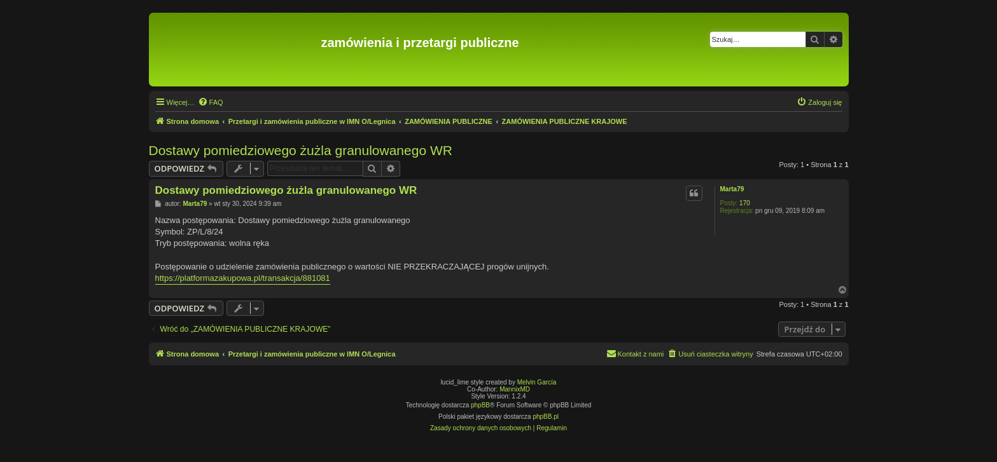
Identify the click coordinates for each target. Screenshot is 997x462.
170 (744, 203)
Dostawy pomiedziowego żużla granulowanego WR (300, 150)
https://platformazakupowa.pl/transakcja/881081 (242, 278)
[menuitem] (210, 102)
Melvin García (537, 382)
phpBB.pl (546, 416)
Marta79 (732, 189)
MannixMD (514, 389)
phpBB (480, 405)
